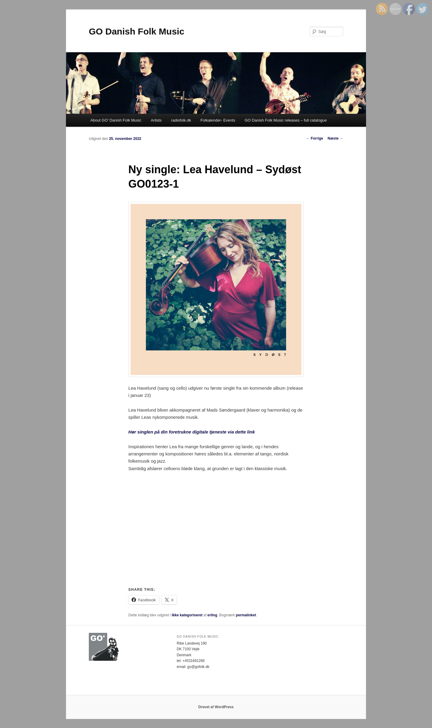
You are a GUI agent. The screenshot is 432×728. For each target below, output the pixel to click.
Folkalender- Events (217, 120)
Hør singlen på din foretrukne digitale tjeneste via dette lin (190, 431)
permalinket (246, 615)
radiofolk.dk (181, 120)
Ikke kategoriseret (187, 615)
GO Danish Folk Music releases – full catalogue (285, 120)
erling (212, 615)
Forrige (314, 138)
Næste (335, 138)
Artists (156, 120)
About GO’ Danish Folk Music (115, 120)
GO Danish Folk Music (136, 31)
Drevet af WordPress (216, 707)
